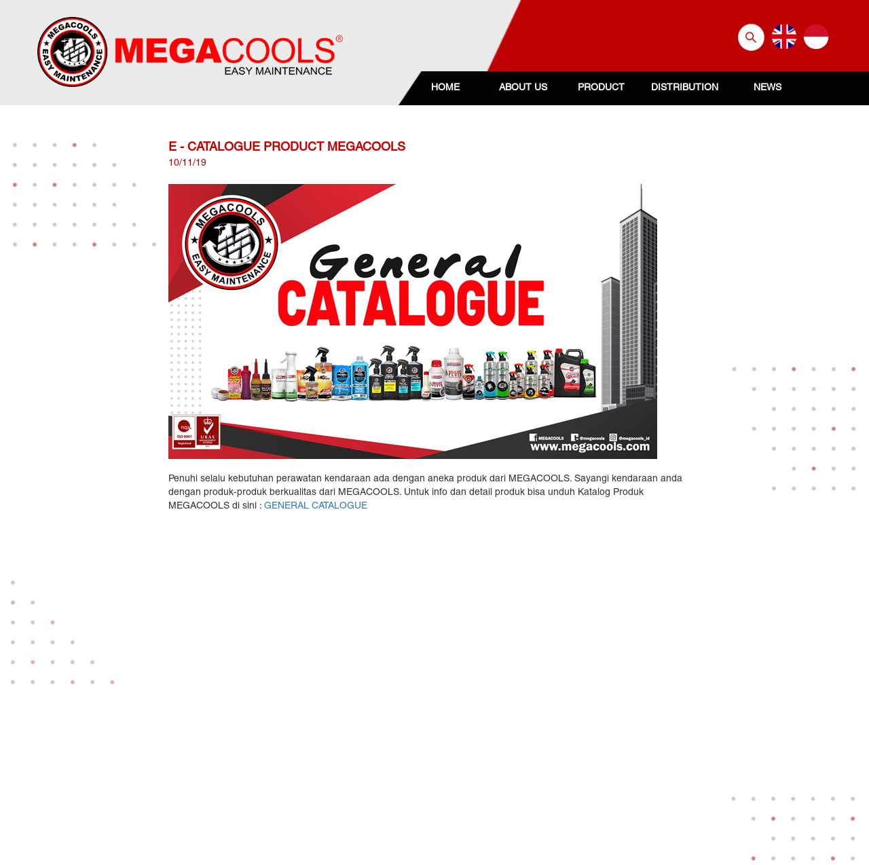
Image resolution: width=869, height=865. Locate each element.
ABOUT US (523, 88)
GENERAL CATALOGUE (315, 506)
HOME (445, 88)
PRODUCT (601, 88)
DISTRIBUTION (684, 88)
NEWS (767, 88)
